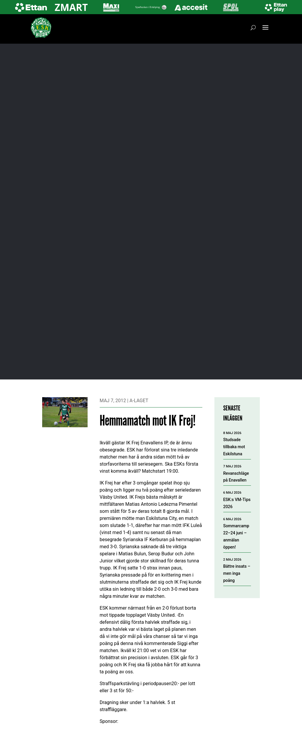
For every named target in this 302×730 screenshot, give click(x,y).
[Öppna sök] (253, 27)
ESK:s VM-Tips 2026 (237, 503)
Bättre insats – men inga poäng (236, 573)
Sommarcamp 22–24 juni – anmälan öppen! (236, 536)
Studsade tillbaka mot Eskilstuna (234, 446)
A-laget (138, 400)
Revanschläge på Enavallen (236, 477)
